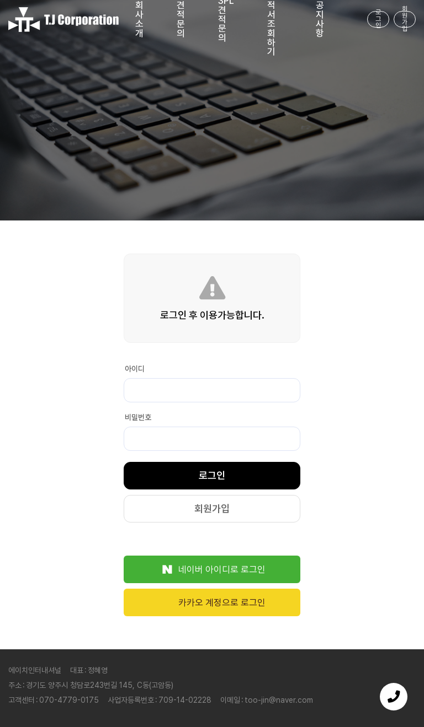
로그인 (378, 19)
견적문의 (181, 19)
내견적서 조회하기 (271, 19)
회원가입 (404, 19)
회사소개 (139, 19)
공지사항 (320, 19)
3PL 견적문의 (226, 19)
